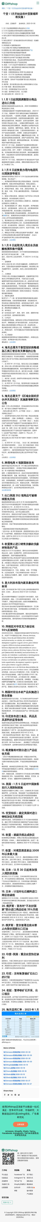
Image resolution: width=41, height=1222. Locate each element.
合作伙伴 (17, 1187)
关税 (28, 28)
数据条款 (30, 1184)
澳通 (4, 215)
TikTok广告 (18, 1181)
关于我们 (30, 1174)
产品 (31, 50)
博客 (3, 8)
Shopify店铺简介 (20, 1184)
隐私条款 (30, 1181)
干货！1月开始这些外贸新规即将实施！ (20, 8)
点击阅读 (12, 390)
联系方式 (30, 1178)
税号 (15, 684)
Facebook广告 (19, 1174)
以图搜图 (5, 1187)
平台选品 (5, 1174)
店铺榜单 (5, 1181)
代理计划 (31, 1187)
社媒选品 (5, 1178)
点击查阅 (12, 240)
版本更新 (30, 1191)
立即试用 (20, 1124)
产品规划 (30, 1194)
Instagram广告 (19, 1178)
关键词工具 (5, 1184)
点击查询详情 (6, 490)
